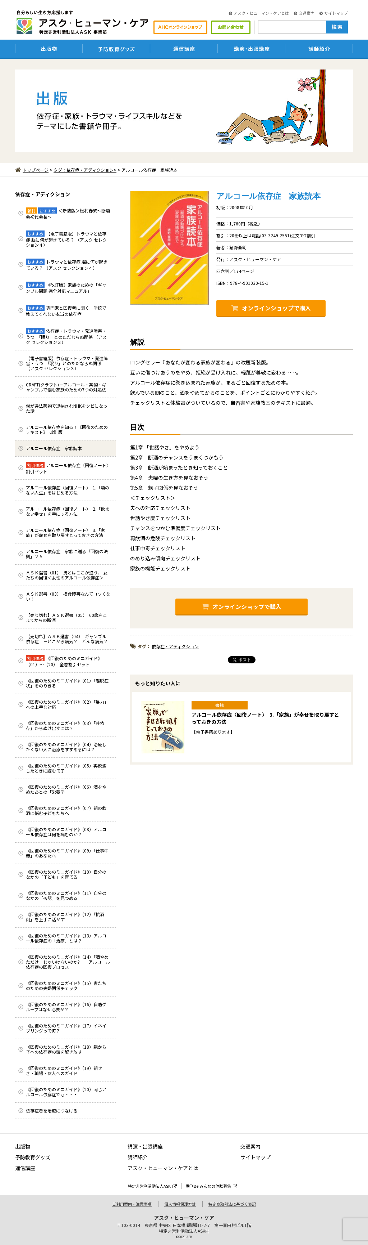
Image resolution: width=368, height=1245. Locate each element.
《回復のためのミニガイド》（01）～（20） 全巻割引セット (64, 661)
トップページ (32, 170)
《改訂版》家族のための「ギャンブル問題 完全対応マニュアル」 (66, 288)
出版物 (22, 1146)
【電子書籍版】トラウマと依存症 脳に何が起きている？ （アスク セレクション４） (66, 239)
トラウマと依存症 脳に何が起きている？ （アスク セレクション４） (66, 265)
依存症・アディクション (42, 194)
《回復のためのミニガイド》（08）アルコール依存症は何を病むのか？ (66, 831)
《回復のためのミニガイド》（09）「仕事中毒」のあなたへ (67, 853)
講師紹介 (138, 1157)
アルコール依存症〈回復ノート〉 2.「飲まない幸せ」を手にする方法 (67, 511)
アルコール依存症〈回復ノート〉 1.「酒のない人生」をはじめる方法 (67, 490)
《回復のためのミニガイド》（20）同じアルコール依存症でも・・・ (66, 1091)
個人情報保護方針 (180, 1204)
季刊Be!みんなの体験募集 (211, 1186)
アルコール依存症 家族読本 (54, 448)
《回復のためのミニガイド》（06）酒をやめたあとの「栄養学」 (66, 789)
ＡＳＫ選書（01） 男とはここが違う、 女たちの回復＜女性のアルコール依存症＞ (66, 575)
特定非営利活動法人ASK (152, 1186)
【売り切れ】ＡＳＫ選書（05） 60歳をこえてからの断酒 (66, 617)
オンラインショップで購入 (271, 308)
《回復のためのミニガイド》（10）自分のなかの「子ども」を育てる (66, 874)
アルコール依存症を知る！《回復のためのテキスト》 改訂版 (67, 429)
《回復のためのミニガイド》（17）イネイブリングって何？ (66, 1028)
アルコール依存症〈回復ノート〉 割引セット (69, 468)
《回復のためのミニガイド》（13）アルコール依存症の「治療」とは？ (66, 938)
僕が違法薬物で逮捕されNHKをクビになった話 (66, 408)
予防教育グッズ (32, 1157)
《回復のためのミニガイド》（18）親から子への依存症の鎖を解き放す (66, 1049)
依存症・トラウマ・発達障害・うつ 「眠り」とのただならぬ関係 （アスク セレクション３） (66, 336)
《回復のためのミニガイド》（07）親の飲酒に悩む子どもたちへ (66, 810)
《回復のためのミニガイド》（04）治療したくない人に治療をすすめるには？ (66, 746)
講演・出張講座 (145, 1146)
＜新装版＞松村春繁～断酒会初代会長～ (68, 213)
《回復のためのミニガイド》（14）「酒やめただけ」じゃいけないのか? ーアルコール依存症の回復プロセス (68, 962)
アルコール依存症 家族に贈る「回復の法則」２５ (67, 553)
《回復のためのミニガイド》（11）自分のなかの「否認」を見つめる (66, 895)
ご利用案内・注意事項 (132, 1204)
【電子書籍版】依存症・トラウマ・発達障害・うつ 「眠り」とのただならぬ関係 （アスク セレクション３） (67, 363)
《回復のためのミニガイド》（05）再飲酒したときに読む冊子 (66, 768)
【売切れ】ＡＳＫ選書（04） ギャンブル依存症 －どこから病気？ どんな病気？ (67, 638)
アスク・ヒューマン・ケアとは (259, 13)
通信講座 (25, 1168)
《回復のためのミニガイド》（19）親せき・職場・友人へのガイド (64, 1070)
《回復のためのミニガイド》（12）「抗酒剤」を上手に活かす (65, 916)
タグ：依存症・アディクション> (85, 170)
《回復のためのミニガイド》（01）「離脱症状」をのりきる (67, 683)
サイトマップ (333, 13)
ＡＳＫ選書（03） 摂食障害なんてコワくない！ (68, 596)
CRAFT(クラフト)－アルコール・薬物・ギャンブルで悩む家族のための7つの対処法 (66, 387)
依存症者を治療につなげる (52, 1110)
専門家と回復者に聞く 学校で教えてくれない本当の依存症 (66, 311)
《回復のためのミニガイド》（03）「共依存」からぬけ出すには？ (65, 725)
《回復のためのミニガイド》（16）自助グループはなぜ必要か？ (66, 1006)
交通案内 (304, 13)
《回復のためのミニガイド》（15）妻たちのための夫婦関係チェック (66, 985)
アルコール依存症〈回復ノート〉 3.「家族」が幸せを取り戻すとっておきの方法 (65, 532)
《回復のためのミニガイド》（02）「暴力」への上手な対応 (67, 704)
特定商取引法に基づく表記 (232, 1204)
